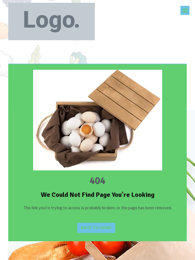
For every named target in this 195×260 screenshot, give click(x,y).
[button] (184, 10)
